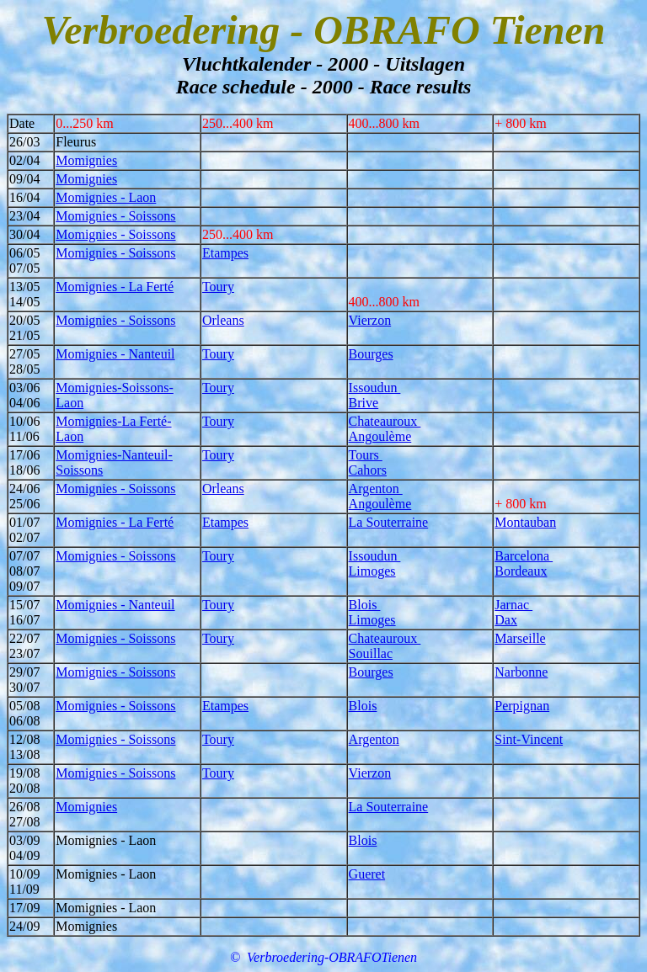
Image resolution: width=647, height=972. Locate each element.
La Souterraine (389, 522)
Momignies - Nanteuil (115, 354)
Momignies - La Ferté (115, 286)
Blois (365, 605)
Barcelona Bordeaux (524, 563)
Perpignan (522, 705)
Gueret (367, 874)
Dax (506, 620)
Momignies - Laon (106, 197)
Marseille (520, 638)
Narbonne (521, 672)
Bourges (371, 354)
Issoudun (375, 387)
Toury (218, 286)
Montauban (525, 522)
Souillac (371, 653)
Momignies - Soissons (115, 216)
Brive (364, 403)
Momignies (86, 160)
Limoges (372, 571)
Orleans (223, 320)
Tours (365, 455)
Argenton (376, 488)
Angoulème (380, 436)
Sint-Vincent (529, 739)
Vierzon (370, 320)
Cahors (368, 470)
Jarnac (513, 605)
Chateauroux (385, 421)
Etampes (225, 253)
